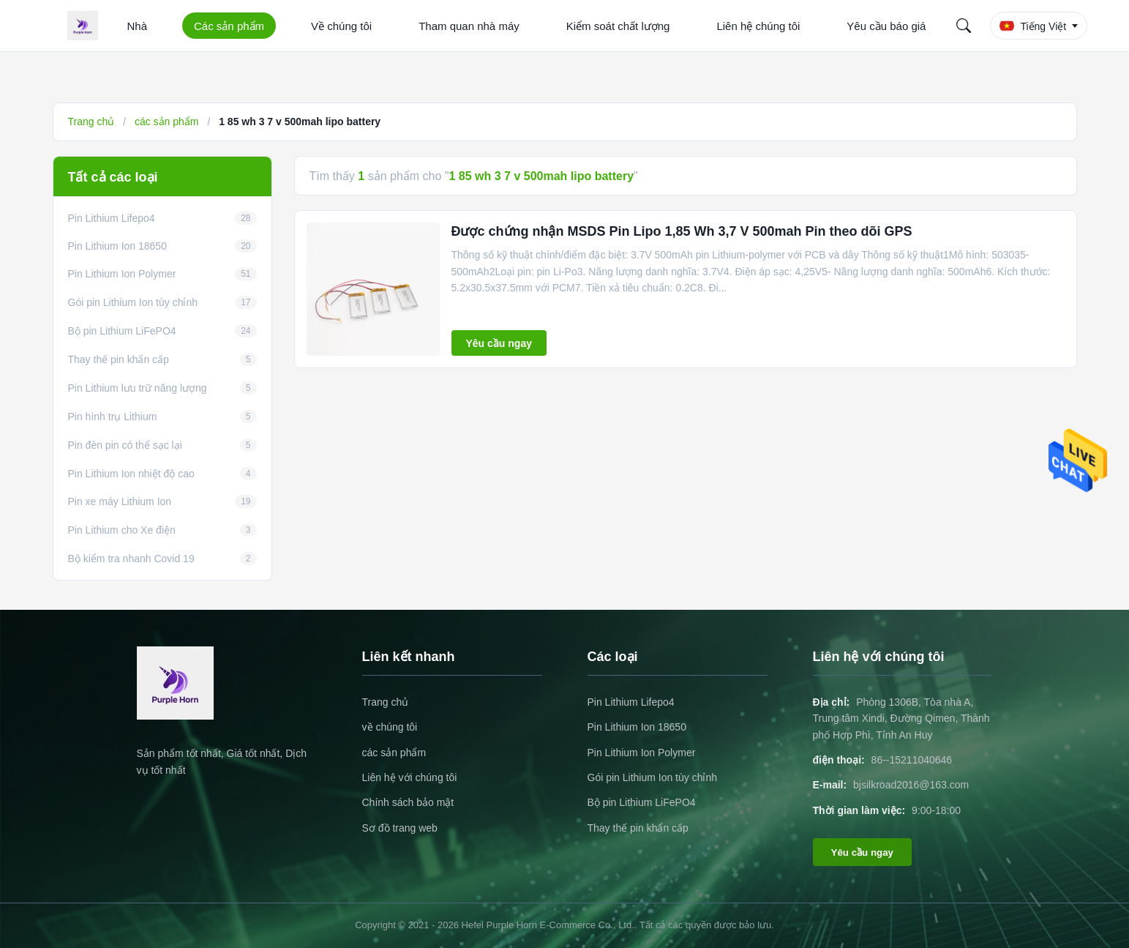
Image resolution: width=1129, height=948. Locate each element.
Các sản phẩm (229, 26)
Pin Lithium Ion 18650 (637, 727)
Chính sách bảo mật (408, 802)
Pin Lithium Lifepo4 (631, 702)
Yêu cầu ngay (499, 343)
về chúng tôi (390, 727)
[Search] (963, 25)
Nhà (137, 26)
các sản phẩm (167, 121)
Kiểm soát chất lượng (618, 26)
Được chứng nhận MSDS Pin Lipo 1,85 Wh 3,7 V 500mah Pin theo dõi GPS (681, 231)
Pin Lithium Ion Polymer (642, 752)
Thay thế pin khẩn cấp (638, 828)
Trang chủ (91, 121)
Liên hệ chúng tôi (758, 26)
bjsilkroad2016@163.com (911, 785)
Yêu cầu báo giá (886, 26)
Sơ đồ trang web (400, 828)
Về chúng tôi (341, 26)
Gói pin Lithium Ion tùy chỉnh (653, 777)
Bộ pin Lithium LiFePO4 (642, 802)
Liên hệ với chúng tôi (409, 777)
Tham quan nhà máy (469, 26)
